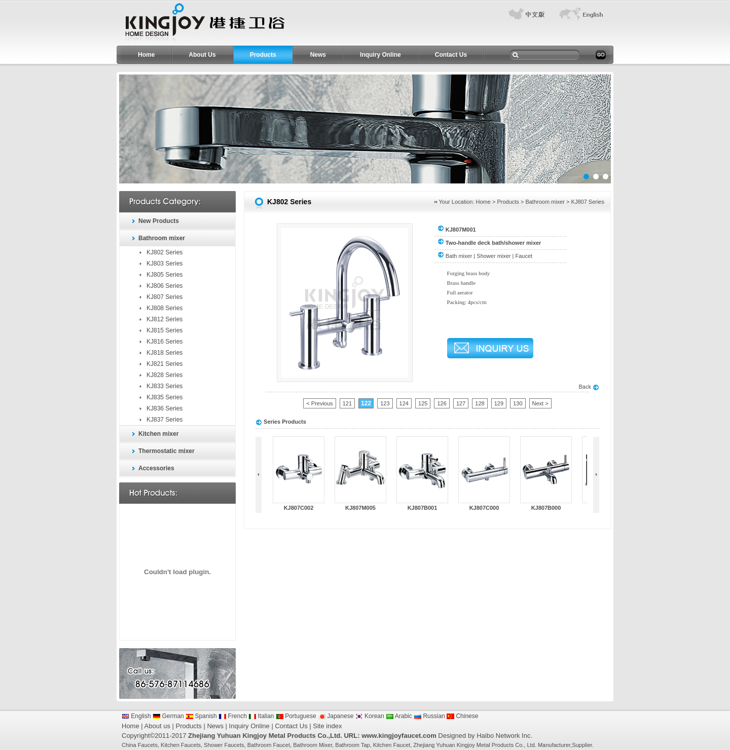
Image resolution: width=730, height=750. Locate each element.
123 (384, 403)
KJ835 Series (164, 397)
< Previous (319, 403)
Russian (429, 716)
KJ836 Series (164, 408)
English (136, 716)
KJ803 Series (164, 263)
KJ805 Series (164, 274)
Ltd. (531, 745)
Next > (540, 403)
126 (441, 403)
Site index (327, 726)
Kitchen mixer (158, 433)
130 (517, 403)
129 (498, 403)
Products (263, 54)
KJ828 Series (164, 375)
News (318, 54)
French (232, 716)
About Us (202, 54)
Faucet (524, 256)
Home (146, 54)
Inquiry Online (380, 54)
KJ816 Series (164, 341)
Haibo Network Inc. (504, 735)
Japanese (335, 716)
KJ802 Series (164, 252)
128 (479, 403)
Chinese (462, 716)
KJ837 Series (164, 419)
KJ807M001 (461, 230)
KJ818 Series (164, 352)
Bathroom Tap (352, 745)
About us (157, 726)
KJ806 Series (164, 285)
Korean (369, 716)
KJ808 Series (164, 308)
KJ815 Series (164, 330)
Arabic (399, 716)
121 (347, 403)
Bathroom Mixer (312, 745)
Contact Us (451, 54)
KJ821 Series (164, 363)
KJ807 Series (164, 297)
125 (422, 403)
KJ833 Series (164, 386)
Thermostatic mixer (166, 451)
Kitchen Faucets (181, 745)
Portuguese (296, 716)
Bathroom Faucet (268, 745)
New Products (158, 220)
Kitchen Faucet (391, 745)
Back (588, 387)
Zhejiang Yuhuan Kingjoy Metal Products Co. (468, 745)
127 (460, 403)
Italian (261, 716)
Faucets (148, 745)
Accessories (156, 468)
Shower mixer (493, 256)
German (168, 716)
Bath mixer (459, 256)
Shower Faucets (224, 745)
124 (404, 403)
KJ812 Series (164, 319)
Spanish (201, 716)
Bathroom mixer (161, 238)
